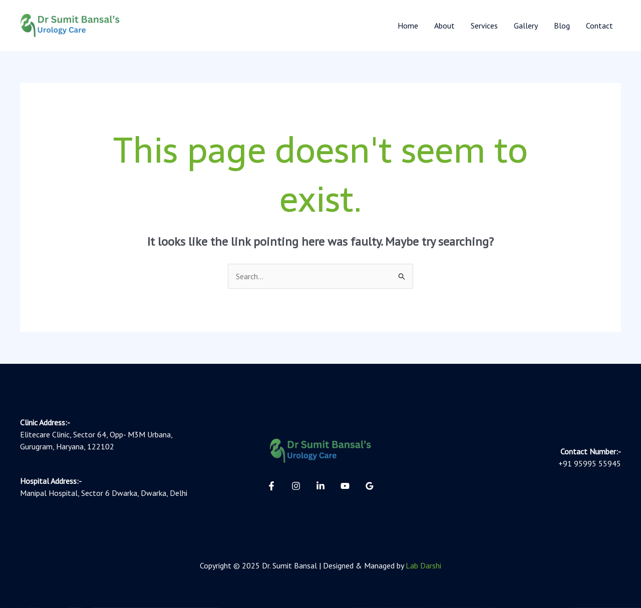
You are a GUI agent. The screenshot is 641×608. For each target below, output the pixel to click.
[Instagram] (295, 485)
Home (408, 26)
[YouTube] (345, 485)
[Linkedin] (320, 485)
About (444, 26)
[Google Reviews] (369, 485)
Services (484, 26)
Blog (562, 26)
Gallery (526, 26)
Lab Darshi (423, 565)
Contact (599, 26)
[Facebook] (271, 485)
